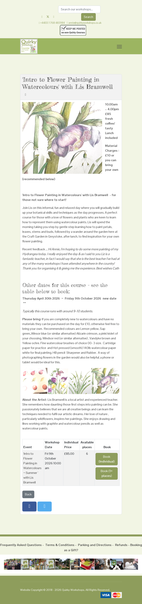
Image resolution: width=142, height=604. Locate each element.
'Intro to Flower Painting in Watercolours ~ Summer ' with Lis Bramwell (32, 468)
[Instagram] (53, 17)
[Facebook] (41, 17)
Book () (107, 459)
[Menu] (119, 47)
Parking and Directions (94, 545)
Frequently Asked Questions (21, 545)
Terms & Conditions (59, 545)
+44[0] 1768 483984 (52, 23)
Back (28, 494)
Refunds (121, 545)
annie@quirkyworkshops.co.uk (84, 23)
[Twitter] (47, 17)
